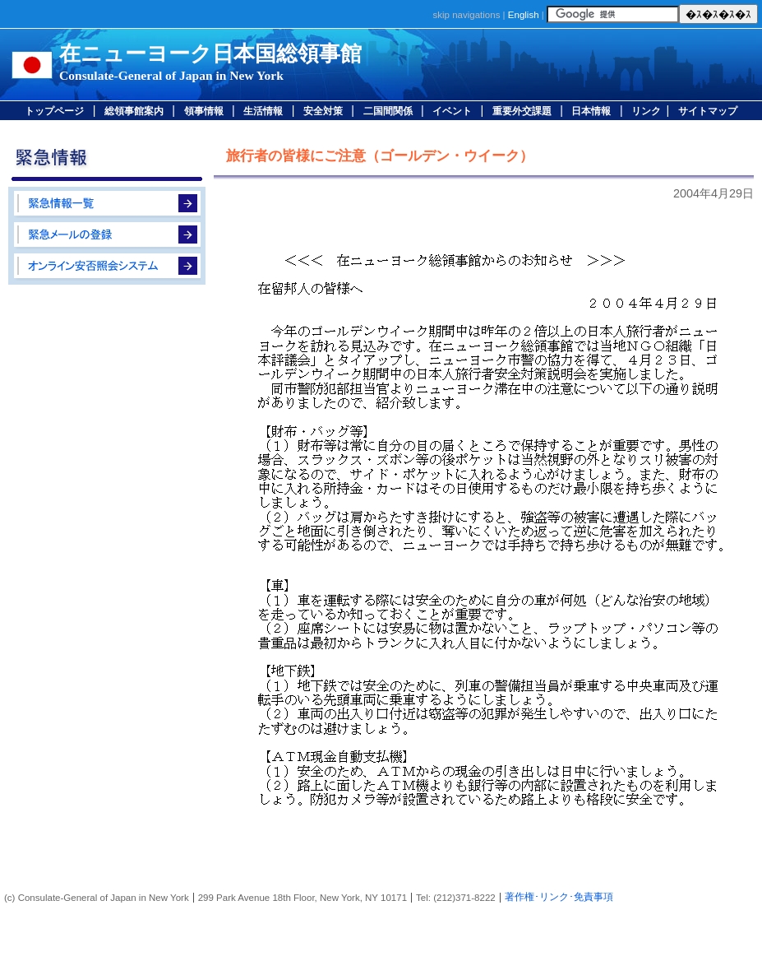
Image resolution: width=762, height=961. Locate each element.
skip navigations (466, 15)
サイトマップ (707, 111)
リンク (646, 111)
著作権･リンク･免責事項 (559, 897)
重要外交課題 (522, 111)
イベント (452, 111)
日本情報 (591, 111)
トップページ (54, 111)
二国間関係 (388, 111)
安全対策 (323, 111)
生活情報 (263, 111)
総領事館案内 (134, 111)
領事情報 (204, 111)
